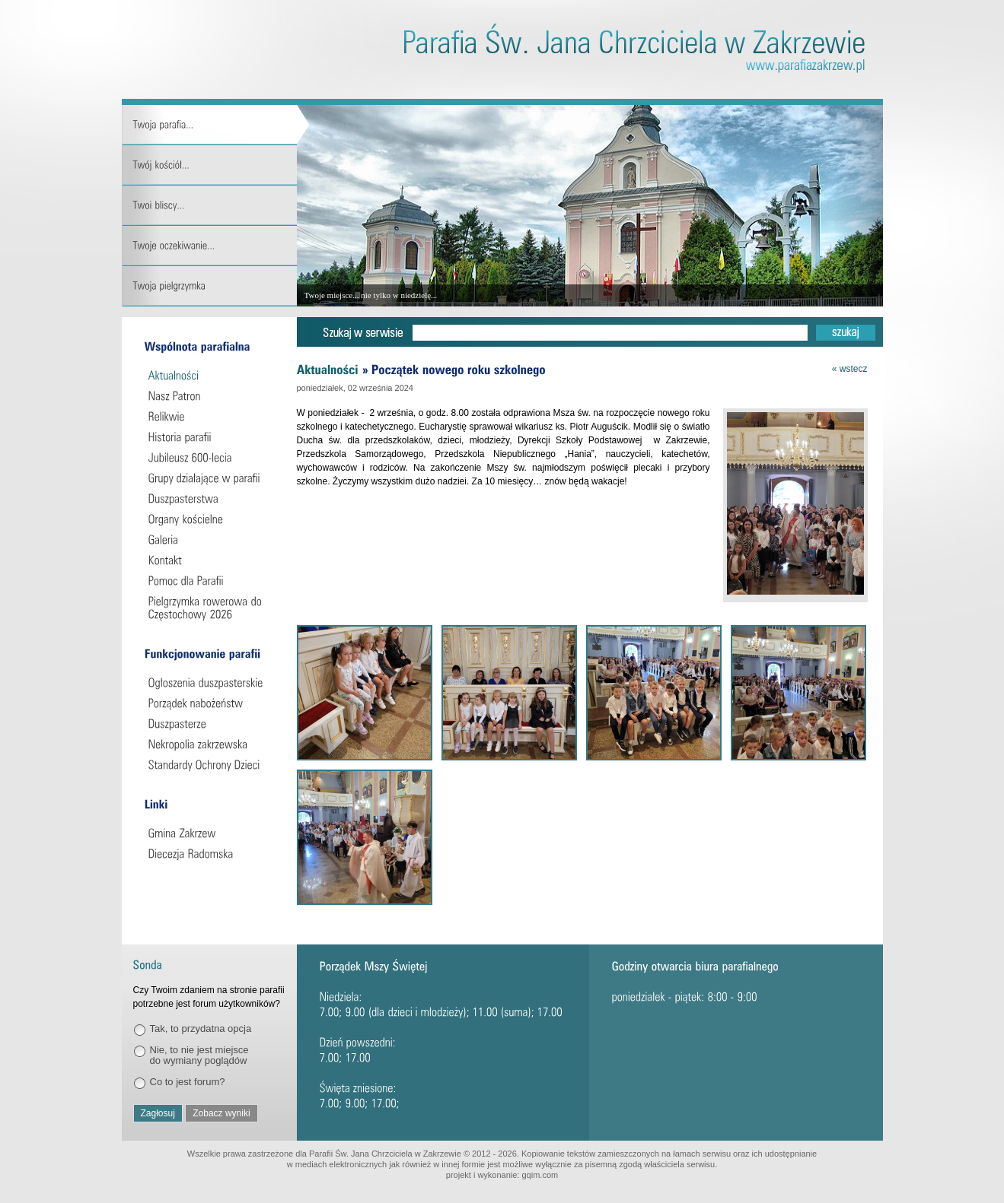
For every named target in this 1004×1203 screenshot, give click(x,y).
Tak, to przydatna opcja (201, 1028)
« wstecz (850, 368)
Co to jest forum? (187, 1081)
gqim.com (539, 1174)
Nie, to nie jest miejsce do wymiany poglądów (199, 1055)
